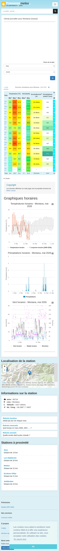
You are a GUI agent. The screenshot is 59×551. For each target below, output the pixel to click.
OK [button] (33, 547)
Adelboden (29, 482)
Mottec (29, 467)
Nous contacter (8, 548)
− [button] (4, 370)
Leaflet (4, 383)
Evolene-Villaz (29, 474)
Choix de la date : (49, 62)
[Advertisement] (29, 41)
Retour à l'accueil (15, 4)
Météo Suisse (10, 191)
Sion (29, 451)
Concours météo (6, 517)
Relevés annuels (29, 434)
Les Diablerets (29, 459)
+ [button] (4, 366)
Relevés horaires (29, 419)
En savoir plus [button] (20, 539)
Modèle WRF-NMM (7, 507)
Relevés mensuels (29, 427)
